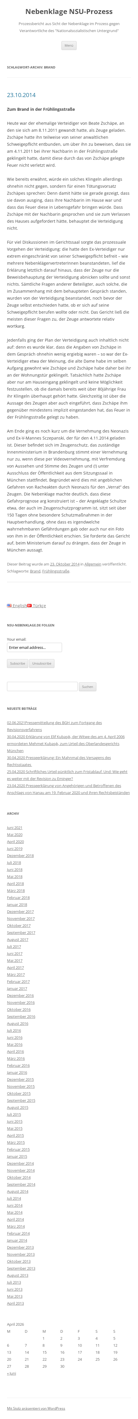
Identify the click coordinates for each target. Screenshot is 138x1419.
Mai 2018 (14, 876)
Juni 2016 (14, 1037)
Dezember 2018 (20, 855)
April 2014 (15, 1219)
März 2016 (16, 1058)
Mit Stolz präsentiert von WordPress (36, 1408)
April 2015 (15, 1135)
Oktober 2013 (19, 1261)
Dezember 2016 (20, 995)
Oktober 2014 (19, 1177)
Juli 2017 (14, 946)
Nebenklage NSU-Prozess (69, 11)
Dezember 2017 (20, 911)
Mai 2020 (14, 834)
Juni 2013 (14, 1289)
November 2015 (21, 1086)
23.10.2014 (21, 95)
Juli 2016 (14, 1030)
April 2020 (15, 841)
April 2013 (15, 1303)
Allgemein (92, 564)
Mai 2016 (14, 1044)
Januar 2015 (17, 1156)
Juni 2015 (14, 1121)
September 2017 (21, 932)
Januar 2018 (17, 904)
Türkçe (36, 605)
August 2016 (17, 1023)
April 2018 (15, 883)
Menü (69, 45)
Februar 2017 (18, 981)
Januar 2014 (17, 1240)
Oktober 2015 (19, 1093)
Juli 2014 (14, 1198)
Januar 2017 (17, 988)
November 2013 (21, 1254)
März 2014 (16, 1226)
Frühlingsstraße (55, 571)
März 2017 (16, 974)
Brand (35, 571)
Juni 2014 (14, 1205)
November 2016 (21, 1002)
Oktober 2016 (19, 1009)
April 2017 (15, 967)
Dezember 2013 (20, 1247)
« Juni (11, 1373)
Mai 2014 (14, 1212)
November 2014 (21, 1170)
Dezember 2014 (20, 1163)
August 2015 (17, 1107)
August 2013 (17, 1275)
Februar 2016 (18, 1065)
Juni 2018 (14, 869)
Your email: (16, 639)
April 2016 (15, 1051)
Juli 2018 (14, 862)
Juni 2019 (14, 848)
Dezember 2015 (20, 1079)
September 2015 (21, 1100)
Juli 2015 (14, 1114)
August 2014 (17, 1191)
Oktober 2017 (19, 925)
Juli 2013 (14, 1282)
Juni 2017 (14, 953)
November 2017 (21, 918)
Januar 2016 (17, 1072)
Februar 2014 (18, 1233)
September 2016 (21, 1016)
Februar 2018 (18, 897)
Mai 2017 (14, 960)
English (17, 605)
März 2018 (16, 890)
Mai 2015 (14, 1128)
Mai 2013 (14, 1296)
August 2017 (17, 939)
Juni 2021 (14, 827)
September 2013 (21, 1268)
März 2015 (16, 1142)
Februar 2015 (18, 1149)
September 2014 (21, 1184)
